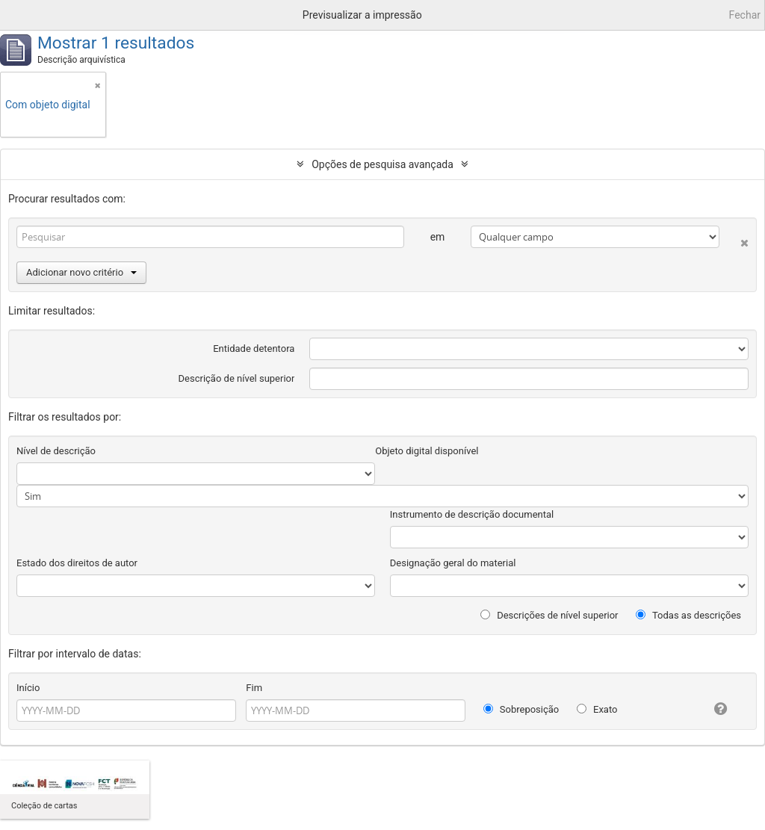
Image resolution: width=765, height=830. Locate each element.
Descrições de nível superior (549, 615)
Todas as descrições (688, 615)
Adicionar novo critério (81, 272)
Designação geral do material (453, 563)
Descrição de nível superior (237, 378)
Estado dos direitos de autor (76, 563)
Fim (254, 687)
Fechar (745, 15)
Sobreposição (521, 709)
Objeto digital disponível (426, 450)
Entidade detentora (253, 348)
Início (28, 687)
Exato (597, 709)
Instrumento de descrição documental (472, 514)
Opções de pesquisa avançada (382, 164)
